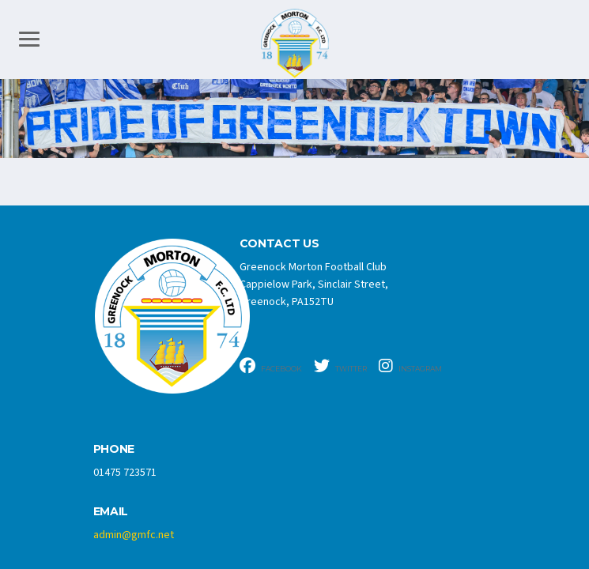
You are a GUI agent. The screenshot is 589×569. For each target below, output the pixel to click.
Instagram (410, 366)
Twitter (340, 366)
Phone (114, 449)
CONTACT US (279, 244)
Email (111, 511)
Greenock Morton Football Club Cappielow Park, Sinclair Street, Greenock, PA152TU (314, 284)
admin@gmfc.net (133, 535)
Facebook (271, 366)
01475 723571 (125, 472)
